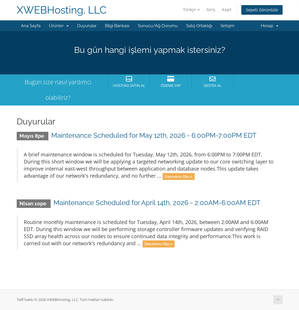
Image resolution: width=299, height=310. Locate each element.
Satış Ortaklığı (199, 25)
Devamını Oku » (178, 176)
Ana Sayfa (30, 25)
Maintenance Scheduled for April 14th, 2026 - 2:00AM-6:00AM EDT (157, 203)
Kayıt (226, 9)
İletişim (228, 25)
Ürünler (59, 25)
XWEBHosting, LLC (62, 10)
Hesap (269, 25)
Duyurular (86, 25)
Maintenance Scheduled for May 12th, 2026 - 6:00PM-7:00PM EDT (154, 135)
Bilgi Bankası (117, 25)
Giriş (210, 9)
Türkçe (191, 9)
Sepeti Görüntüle (262, 9)
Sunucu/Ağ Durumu (158, 25)
